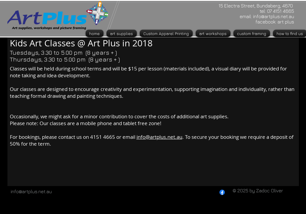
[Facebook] (222, 192)
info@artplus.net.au (273, 16)
